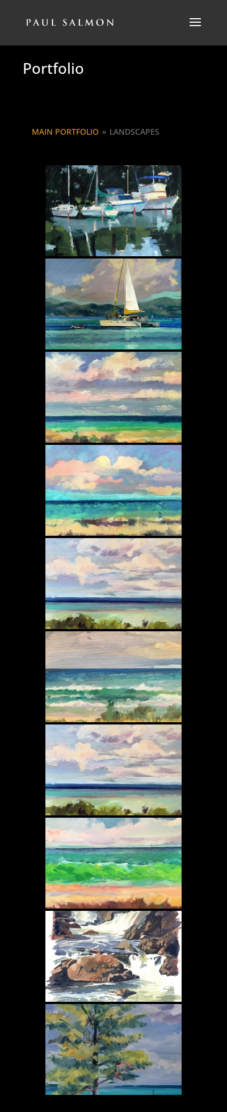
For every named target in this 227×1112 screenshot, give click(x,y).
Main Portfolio (65, 131)
